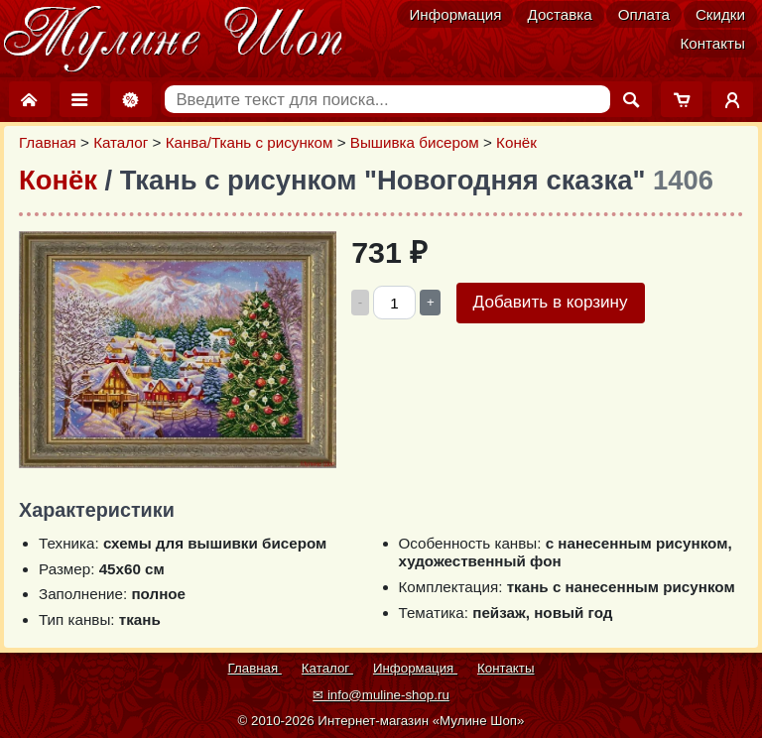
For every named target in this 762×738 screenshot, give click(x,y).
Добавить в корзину (550, 302)
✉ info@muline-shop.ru (381, 694)
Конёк (516, 142)
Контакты (712, 43)
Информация (455, 14)
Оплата (644, 14)
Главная (47, 142)
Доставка (559, 14)
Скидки (720, 14)
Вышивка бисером (414, 142)
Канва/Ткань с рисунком (249, 142)
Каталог (120, 142)
